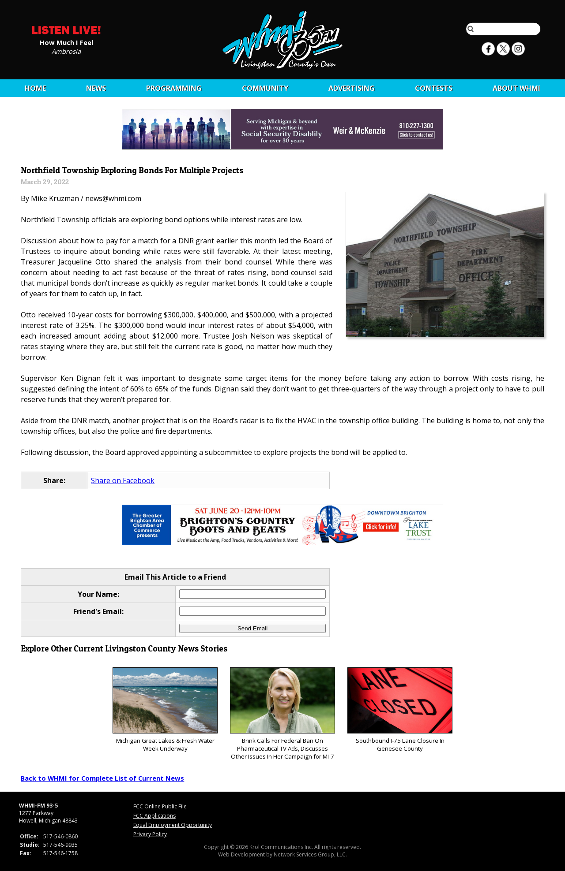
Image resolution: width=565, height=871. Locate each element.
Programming (174, 88)
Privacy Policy (150, 834)
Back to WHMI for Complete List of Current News (102, 778)
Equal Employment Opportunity (172, 825)
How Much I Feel (66, 41)
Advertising (351, 88)
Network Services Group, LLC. (310, 854)
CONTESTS (433, 88)
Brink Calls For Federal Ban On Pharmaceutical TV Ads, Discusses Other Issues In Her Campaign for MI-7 (282, 713)
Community (265, 88)
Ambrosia (66, 50)
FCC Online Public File (160, 806)
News (96, 88)
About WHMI (516, 88)
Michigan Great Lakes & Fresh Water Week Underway (165, 709)
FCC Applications (154, 815)
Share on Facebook (122, 480)
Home (35, 88)
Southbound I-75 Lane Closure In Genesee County (399, 709)
